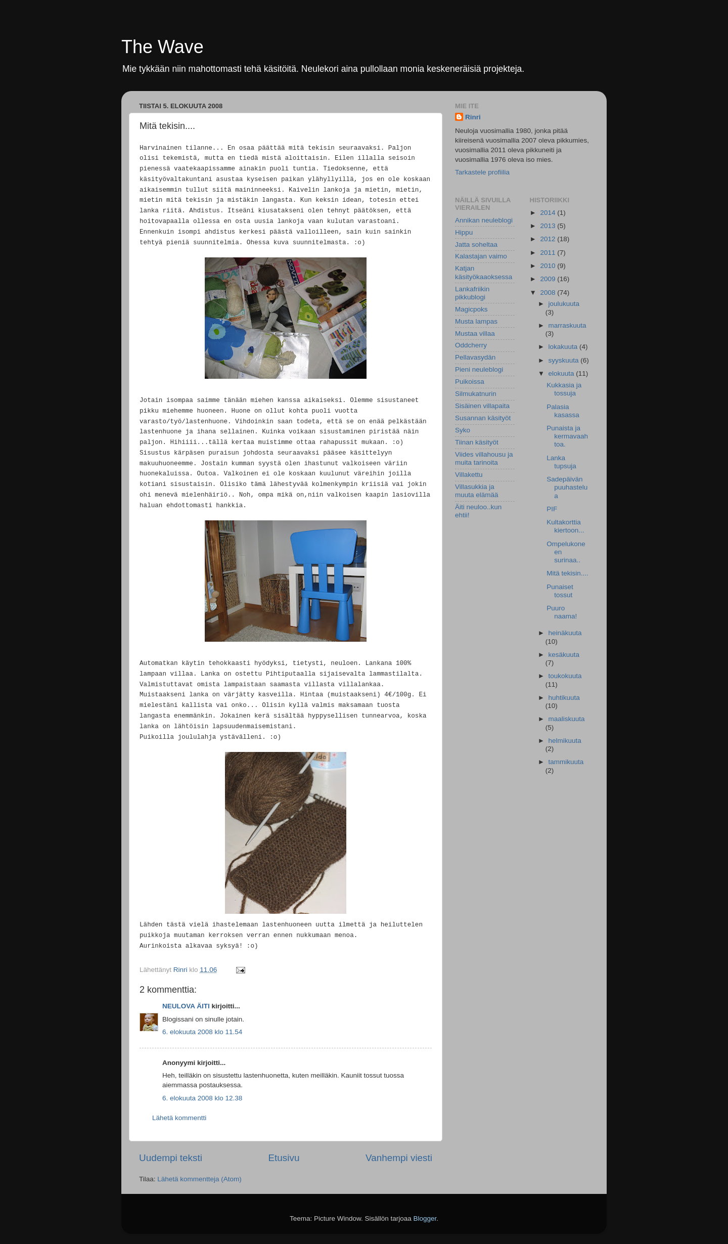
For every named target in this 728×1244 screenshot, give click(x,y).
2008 (548, 292)
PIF (552, 509)
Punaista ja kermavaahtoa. (567, 436)
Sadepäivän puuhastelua (567, 487)
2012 (548, 239)
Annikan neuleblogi (484, 220)
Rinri (473, 117)
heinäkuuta (565, 633)
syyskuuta (565, 360)
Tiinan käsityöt (476, 442)
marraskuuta (567, 325)
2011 (548, 252)
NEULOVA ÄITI (186, 1006)
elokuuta (562, 373)
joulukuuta (564, 303)
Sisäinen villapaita (482, 406)
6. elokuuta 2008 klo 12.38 (202, 1098)
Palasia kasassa (563, 411)
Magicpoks (471, 309)
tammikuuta (566, 762)
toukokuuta (565, 676)
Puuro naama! (562, 612)
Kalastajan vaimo (481, 256)
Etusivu (284, 1157)
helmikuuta (565, 740)
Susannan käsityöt (483, 418)
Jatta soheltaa (476, 244)
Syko (462, 430)
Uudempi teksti (170, 1157)
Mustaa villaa (475, 333)
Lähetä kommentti (179, 1118)
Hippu (464, 232)
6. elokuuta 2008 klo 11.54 (202, 1032)
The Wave (162, 46)
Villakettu (469, 474)
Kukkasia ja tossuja (564, 389)
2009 (548, 279)
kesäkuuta (564, 654)
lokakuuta (564, 346)
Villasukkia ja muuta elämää (476, 491)
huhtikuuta (564, 697)
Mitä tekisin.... (567, 573)
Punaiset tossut (560, 591)
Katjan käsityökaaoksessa (483, 272)
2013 (548, 226)
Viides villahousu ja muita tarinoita (484, 458)
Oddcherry (471, 345)
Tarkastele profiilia (482, 172)
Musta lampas (476, 321)
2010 (548, 266)
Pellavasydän (475, 357)
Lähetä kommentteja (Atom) (199, 1179)
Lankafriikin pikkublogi (472, 293)
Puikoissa (469, 381)
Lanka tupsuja (561, 462)
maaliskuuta (567, 719)
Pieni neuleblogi (479, 369)
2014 (548, 212)
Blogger (425, 1218)
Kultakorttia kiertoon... (565, 526)
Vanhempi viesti (399, 1157)
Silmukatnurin (475, 393)
